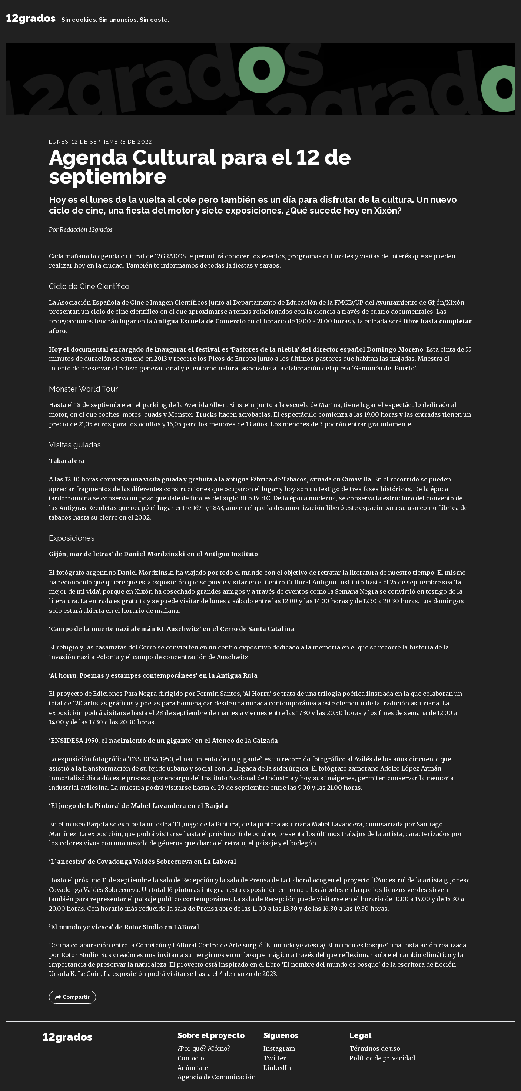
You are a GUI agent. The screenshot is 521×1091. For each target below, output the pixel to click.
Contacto (190, 1058)
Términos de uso (374, 1048)
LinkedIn (277, 1067)
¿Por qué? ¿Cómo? (203, 1048)
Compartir (72, 997)
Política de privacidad (382, 1058)
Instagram (279, 1048)
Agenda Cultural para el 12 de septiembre (200, 166)
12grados (31, 18)
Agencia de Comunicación (216, 1077)
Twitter (274, 1058)
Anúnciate (192, 1067)
